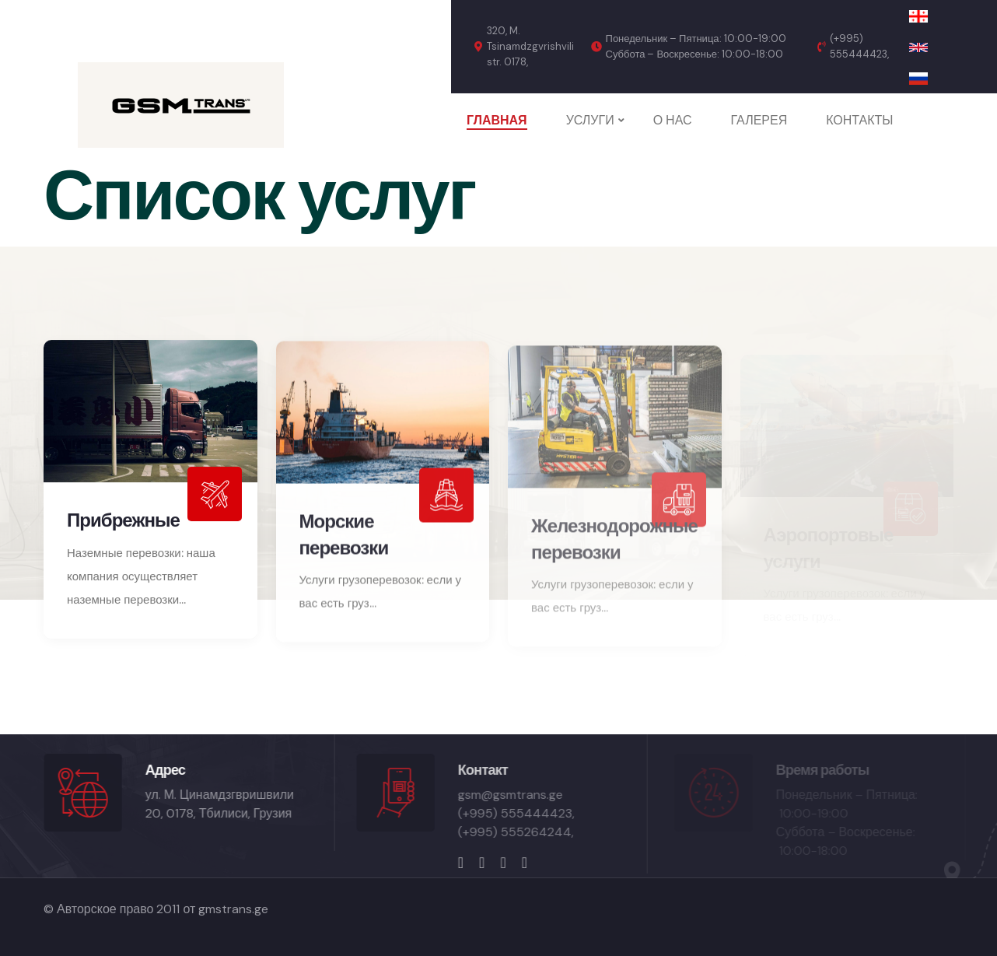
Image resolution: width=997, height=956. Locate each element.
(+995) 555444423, (859, 46)
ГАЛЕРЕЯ (759, 120)
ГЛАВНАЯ (497, 120)
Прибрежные (123, 524)
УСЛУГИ (590, 120)
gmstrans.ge (233, 909)
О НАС (672, 120)
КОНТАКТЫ (859, 120)
